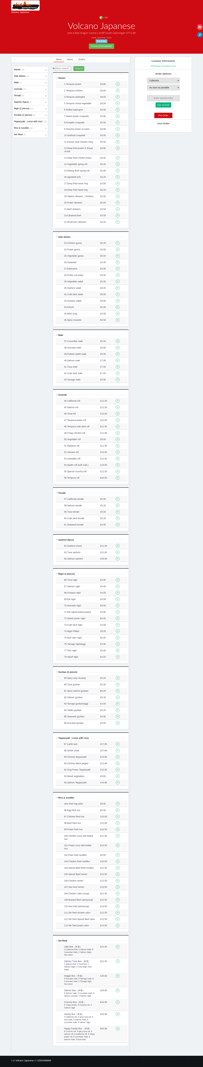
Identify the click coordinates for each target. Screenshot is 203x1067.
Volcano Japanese (20, 12)
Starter (30, 69)
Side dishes (30, 76)
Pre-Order (163, 115)
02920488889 (44, 1060)
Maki (30, 82)
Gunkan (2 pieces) (30, 115)
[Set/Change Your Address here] (163, 66)
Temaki (30, 95)
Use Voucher (163, 105)
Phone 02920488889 (101, 46)
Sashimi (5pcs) (30, 102)
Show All (78, 68)
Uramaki (30, 89)
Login (103, 17)
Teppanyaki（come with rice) (30, 121)
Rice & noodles (30, 128)
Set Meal (30, 134)
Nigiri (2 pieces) (30, 108)
